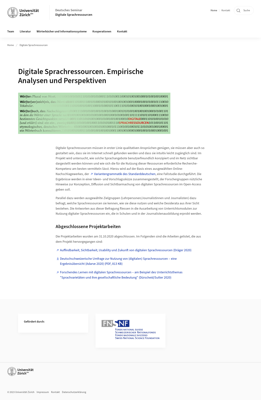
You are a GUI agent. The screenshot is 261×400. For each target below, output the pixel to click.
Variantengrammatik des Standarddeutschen (125, 174)
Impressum (43, 392)
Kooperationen (101, 31)
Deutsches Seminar (68, 10)
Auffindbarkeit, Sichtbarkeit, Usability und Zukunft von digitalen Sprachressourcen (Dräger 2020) (125, 250)
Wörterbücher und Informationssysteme (62, 31)
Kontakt (225, 10)
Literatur (25, 31)
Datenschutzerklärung (74, 392)
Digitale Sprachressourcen (73, 14)
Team (10, 31)
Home (214, 10)
